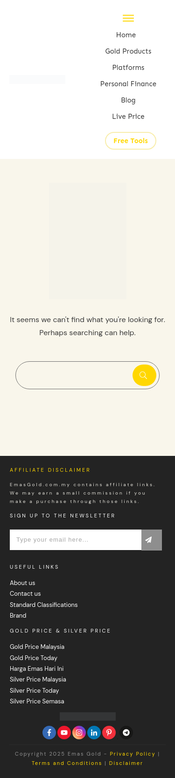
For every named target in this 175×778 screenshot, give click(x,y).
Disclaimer (126, 763)
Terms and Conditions (67, 763)
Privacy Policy (132, 753)
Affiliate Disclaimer (50, 470)
